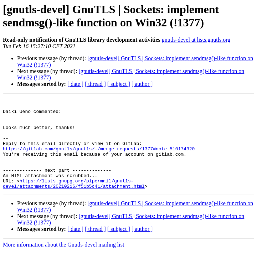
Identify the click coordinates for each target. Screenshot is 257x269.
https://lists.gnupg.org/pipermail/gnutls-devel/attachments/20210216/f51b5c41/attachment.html (74, 201)
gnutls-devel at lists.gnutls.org (196, 40)
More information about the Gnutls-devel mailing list (63, 263)
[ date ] (75, 84)
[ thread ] (95, 84)
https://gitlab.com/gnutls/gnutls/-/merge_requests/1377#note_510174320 (99, 159)
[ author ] (142, 84)
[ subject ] (118, 84)
